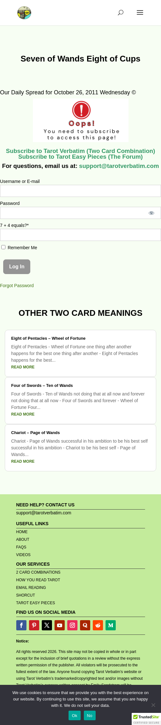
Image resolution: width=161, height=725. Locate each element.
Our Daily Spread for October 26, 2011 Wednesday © (68, 92)
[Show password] (151, 213)
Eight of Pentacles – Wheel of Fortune (48, 338)
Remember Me (19, 247)
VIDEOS (23, 555)
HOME (22, 532)
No (89, 715)
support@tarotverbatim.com (118, 166)
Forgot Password (17, 285)
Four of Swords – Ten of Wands (42, 385)
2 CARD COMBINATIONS (38, 572)
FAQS (21, 547)
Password (9, 203)
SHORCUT (25, 595)
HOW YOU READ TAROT (38, 580)
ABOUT (22, 539)
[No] (153, 705)
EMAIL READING (31, 587)
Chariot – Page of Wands (35, 432)
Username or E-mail (20, 181)
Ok (74, 715)
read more (22, 367)
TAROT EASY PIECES (35, 603)
